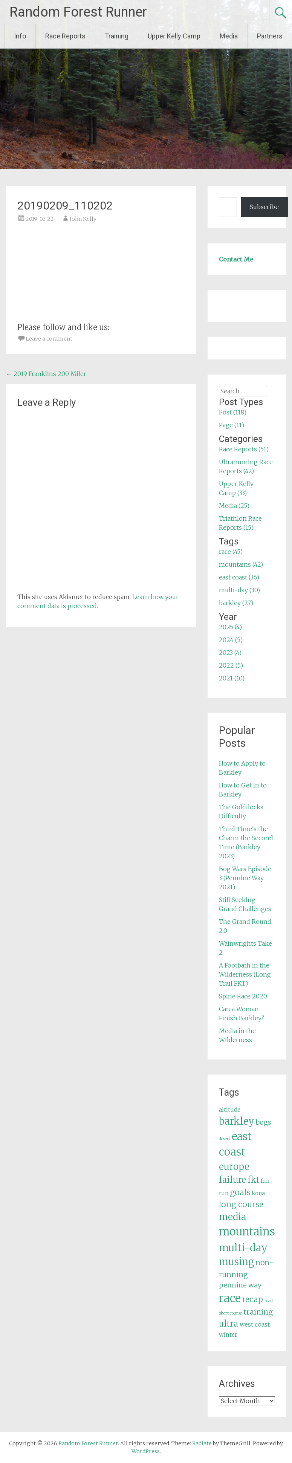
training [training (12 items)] (258, 1311)
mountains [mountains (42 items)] (247, 1231)
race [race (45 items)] (230, 1298)
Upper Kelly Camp (174, 36)
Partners (270, 36)
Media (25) (234, 505)
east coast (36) (239, 577)
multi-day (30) (239, 590)
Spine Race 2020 (243, 996)
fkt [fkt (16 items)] (253, 1180)
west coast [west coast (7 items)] (255, 1324)
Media (229, 36)
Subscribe (264, 207)
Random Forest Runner (78, 12)
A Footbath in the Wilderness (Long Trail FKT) (245, 974)
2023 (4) (230, 652)
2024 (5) (231, 640)
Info (20, 36)
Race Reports (65, 36)
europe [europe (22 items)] (234, 1167)
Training (116, 36)
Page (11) (231, 425)
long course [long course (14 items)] (241, 1204)
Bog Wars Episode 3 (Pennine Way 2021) (245, 878)
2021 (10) (232, 678)
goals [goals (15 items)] (240, 1192)
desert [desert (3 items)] (224, 1138)
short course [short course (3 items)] (230, 1313)
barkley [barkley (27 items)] (236, 1121)
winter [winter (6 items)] (228, 1334)
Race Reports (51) (244, 449)
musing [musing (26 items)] (236, 1262)
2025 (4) (230, 627)
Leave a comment (49, 338)
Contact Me (236, 259)
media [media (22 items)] (232, 1217)
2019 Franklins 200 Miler (46, 374)
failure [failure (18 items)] (232, 1179)
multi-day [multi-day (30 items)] (243, 1247)
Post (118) (232, 412)
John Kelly (83, 219)
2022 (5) (231, 665)
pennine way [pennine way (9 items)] (240, 1285)
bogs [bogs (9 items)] (263, 1122)
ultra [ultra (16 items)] (228, 1324)
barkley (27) (236, 603)
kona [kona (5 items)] (258, 1193)
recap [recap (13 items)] (252, 1299)
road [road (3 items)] (268, 1300)
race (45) (231, 551)
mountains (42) (241, 564)
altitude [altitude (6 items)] (229, 1109)
